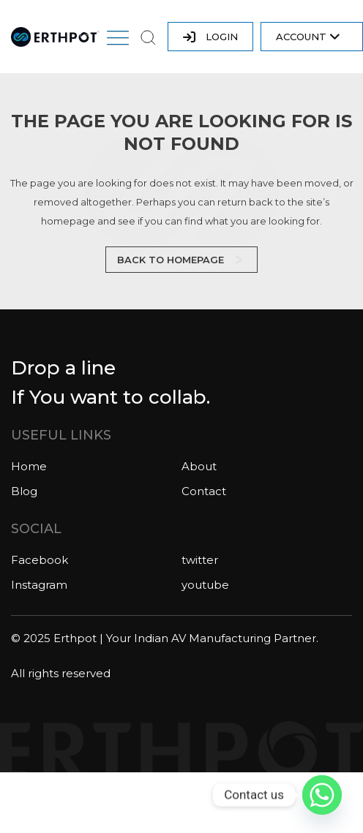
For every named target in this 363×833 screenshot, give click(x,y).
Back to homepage (170, 259)
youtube (205, 585)
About (199, 466)
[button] (118, 40)
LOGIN (210, 37)
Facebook (39, 560)
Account (308, 37)
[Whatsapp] (322, 795)
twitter (200, 560)
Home (29, 466)
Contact (204, 491)
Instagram (39, 585)
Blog (24, 491)
